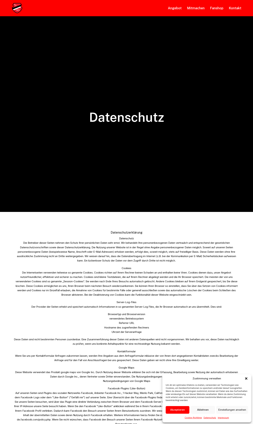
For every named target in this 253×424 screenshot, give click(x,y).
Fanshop (216, 8)
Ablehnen (203, 409)
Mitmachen (196, 8)
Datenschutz (210, 417)
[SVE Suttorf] (17, 8)
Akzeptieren (177, 409)
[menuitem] (176, 8)
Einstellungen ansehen (232, 409)
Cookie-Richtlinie (193, 417)
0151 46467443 (147, 381)
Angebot (175, 8)
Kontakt (235, 8)
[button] (246, 378)
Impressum (223, 417)
